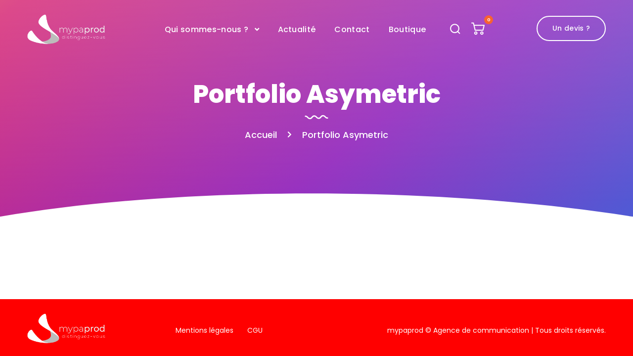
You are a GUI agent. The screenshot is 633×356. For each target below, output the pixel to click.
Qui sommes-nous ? (206, 29)
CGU (255, 330)
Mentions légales (204, 330)
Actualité (297, 29)
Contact (351, 29)
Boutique (407, 29)
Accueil (261, 135)
